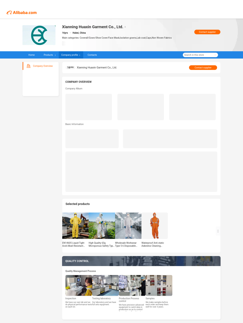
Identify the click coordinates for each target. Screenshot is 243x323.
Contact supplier (207, 32)
